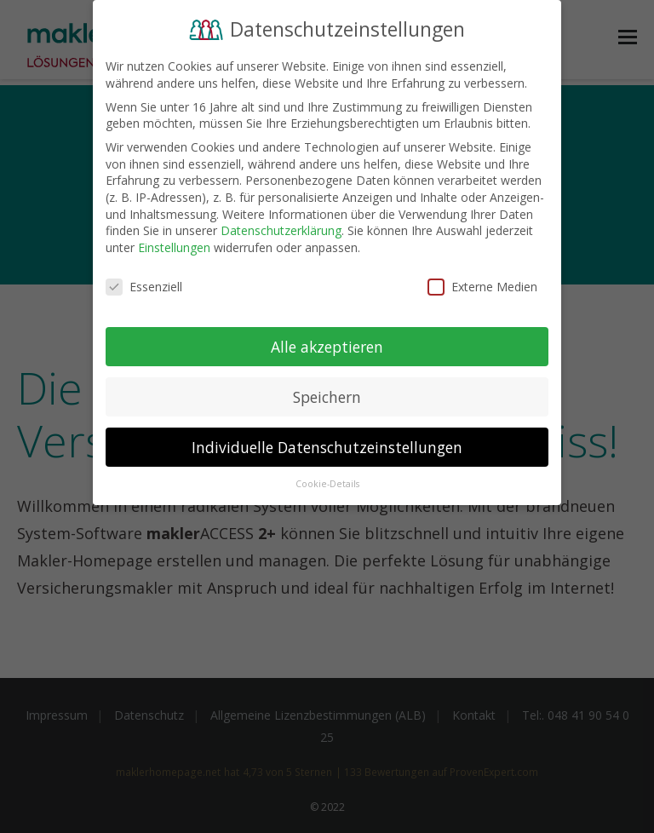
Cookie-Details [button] (327, 480)
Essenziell (144, 282)
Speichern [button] (327, 392)
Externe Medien (482, 282)
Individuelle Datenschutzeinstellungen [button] (327, 443)
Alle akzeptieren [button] (327, 342)
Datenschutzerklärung (281, 227)
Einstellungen (174, 243)
